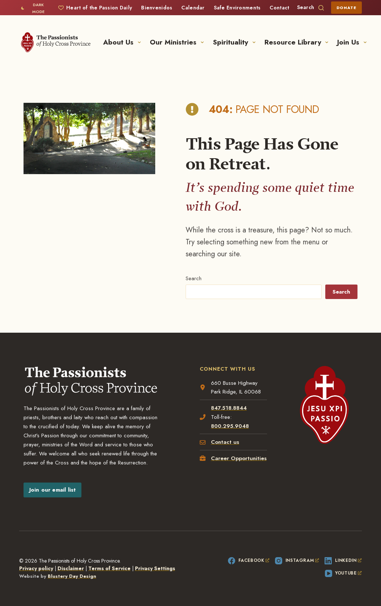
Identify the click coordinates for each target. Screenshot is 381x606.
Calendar (192, 7)
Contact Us (283, 7)
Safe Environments (237, 7)
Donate (346, 7)
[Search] (310, 7)
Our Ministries (178, 42)
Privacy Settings (155, 568)
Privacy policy (36, 568)
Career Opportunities (239, 458)
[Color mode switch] (34, 7)
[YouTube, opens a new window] (343, 573)
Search (194, 278)
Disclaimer (71, 568)
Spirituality (235, 42)
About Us (123, 42)
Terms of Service (109, 568)
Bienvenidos (156, 7)
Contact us (225, 442)
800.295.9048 (230, 426)
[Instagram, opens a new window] (297, 560)
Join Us (352, 42)
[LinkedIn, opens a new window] (343, 560)
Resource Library (297, 42)
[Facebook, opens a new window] (249, 560)
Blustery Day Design (72, 576)
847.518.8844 (229, 408)
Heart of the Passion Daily (95, 7)
